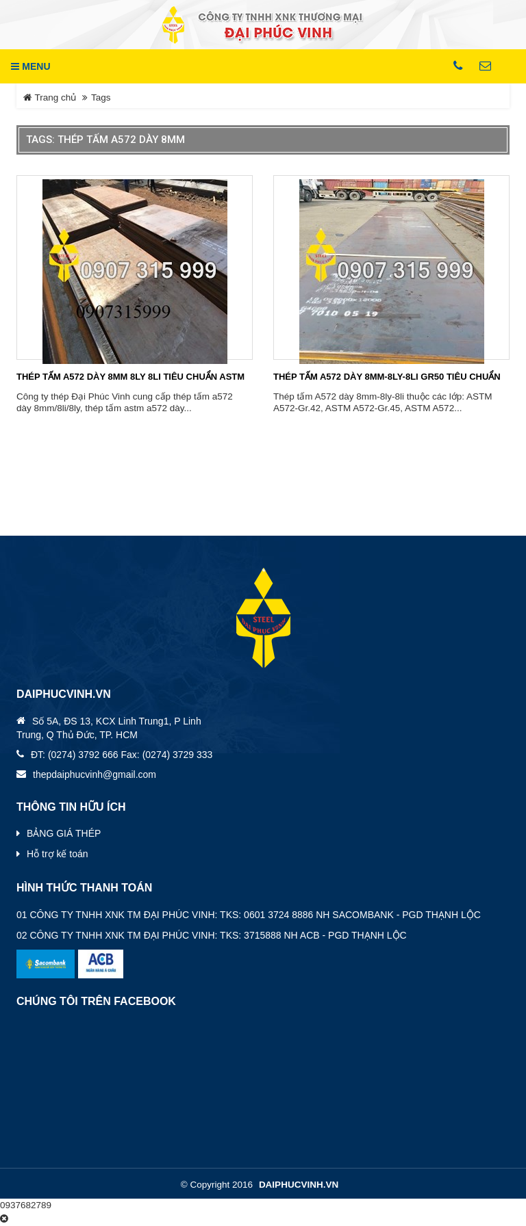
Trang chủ (49, 97)
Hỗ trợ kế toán (57, 853)
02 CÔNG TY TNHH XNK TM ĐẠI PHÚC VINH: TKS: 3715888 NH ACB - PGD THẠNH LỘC (211, 935)
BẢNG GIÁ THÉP (64, 833)
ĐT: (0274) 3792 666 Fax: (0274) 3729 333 (121, 754)
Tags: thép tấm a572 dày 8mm (105, 139)
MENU (30, 66)
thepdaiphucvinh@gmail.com (94, 774)
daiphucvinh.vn (298, 1184)
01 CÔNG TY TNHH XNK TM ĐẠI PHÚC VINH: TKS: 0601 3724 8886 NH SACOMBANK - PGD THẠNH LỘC (248, 914)
